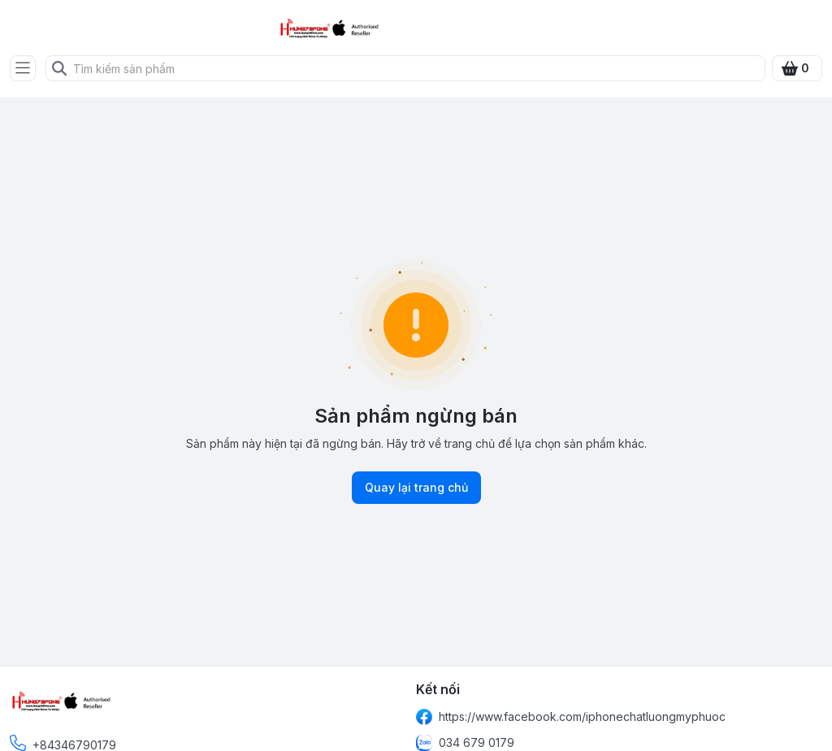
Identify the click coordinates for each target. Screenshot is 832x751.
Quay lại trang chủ (416, 487)
